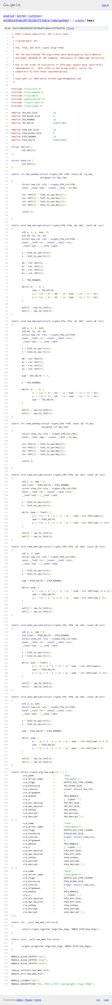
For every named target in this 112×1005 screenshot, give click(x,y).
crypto (79, 20)
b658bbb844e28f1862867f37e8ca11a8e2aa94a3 (36, 20)
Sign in (105, 5)
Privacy (28, 999)
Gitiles (19, 999)
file (70, 28)
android (8, 16)
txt (98, 999)
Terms (37, 999)
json (106, 999)
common (35, 16)
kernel (21, 16)
